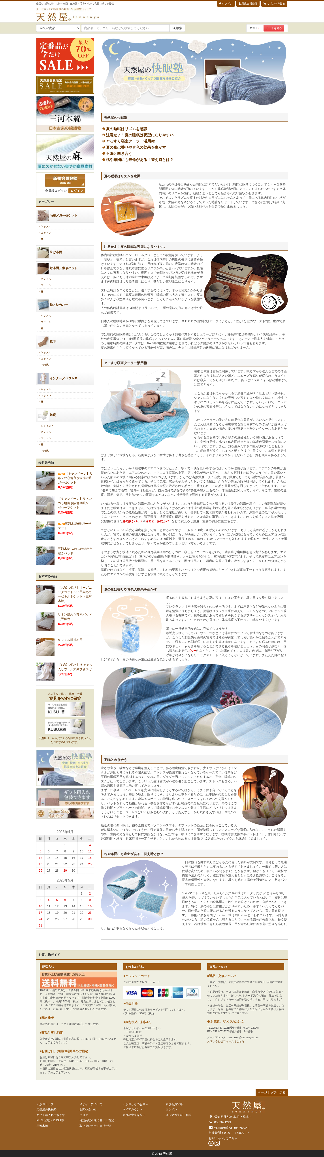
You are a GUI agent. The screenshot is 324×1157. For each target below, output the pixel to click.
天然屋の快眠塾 (46, 1109)
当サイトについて (90, 1104)
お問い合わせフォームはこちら (225, 1041)
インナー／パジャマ (57, 378)
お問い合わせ (88, 1109)
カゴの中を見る (274, 3)
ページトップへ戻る (272, 1092)
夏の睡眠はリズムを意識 (126, 129)
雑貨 (47, 415)
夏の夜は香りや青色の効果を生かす (136, 147)
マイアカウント (132, 1109)
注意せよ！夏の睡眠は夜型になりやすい (139, 135)
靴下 (47, 341)
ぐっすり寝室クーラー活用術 (130, 141)
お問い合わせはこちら (223, 1138)
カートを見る (274, 28)
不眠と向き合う (119, 154)
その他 (43, 364)
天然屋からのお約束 (135, 1104)
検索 (177, 28)
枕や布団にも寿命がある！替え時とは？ (139, 160)
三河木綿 (42, 1125)
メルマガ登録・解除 (178, 1115)
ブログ (83, 1115)
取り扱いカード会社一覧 (95, 1125)
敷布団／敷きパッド (57, 268)
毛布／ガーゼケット (57, 215)
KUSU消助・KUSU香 (50, 1120)
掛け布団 (50, 252)
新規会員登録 (248, 3)
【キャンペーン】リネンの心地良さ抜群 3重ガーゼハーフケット (75, 503)
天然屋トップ (45, 1104)
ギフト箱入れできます (50, 1115)
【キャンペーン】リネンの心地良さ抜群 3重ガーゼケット (75, 478)
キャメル (44, 226)
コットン (44, 232)
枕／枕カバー (53, 305)
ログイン (225, 3)
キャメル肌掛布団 (70, 640)
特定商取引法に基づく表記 (96, 1120)
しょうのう (45, 425)
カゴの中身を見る (133, 1115)
